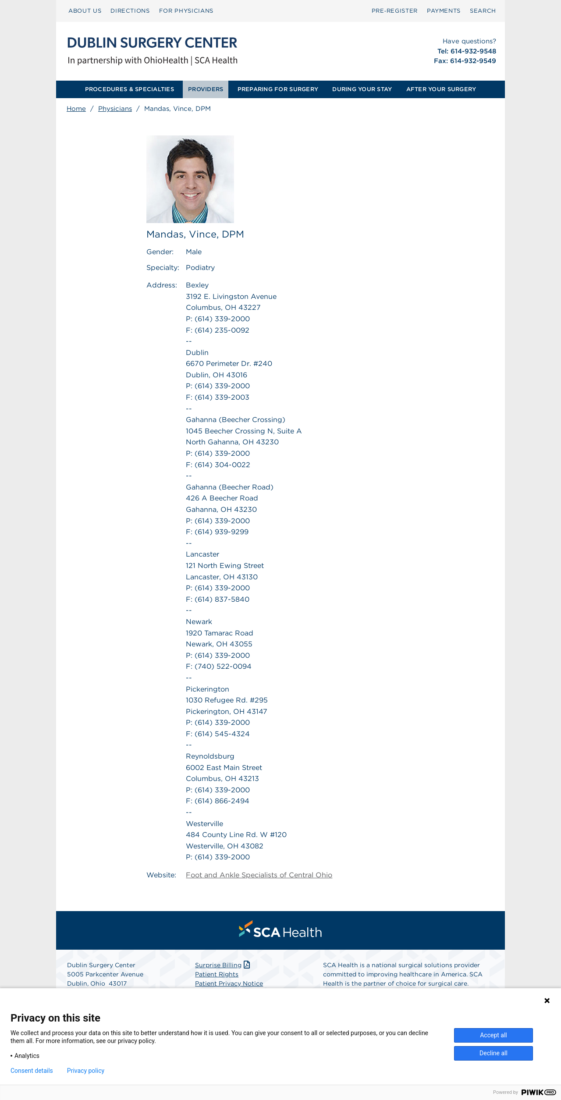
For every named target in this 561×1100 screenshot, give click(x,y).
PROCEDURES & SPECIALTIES (129, 89)
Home (76, 109)
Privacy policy (85, 1070)
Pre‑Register (395, 10)
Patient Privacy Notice (229, 983)
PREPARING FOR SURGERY (278, 89)
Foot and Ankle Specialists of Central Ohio (259, 875)
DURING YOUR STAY (362, 89)
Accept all (493, 1035)
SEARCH (483, 10)
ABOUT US (84, 10)
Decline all (493, 1053)
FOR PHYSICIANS (186, 10)
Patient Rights (216, 974)
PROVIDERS (205, 89)
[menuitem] (85, 11)
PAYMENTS (444, 10)
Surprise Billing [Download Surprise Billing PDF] (223, 965)
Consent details (32, 1070)
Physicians (115, 109)
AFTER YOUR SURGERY (441, 89)
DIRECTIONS (130, 10)
